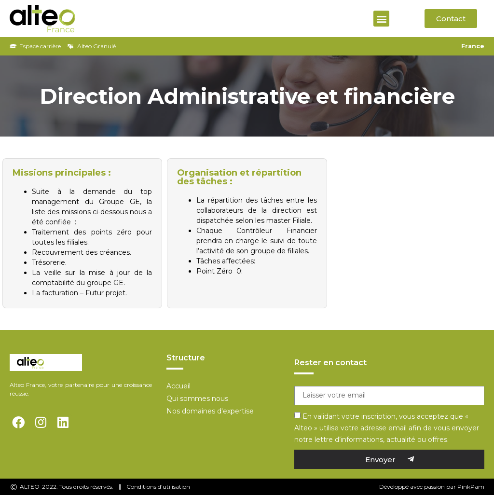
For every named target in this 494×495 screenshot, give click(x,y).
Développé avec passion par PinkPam (431, 486)
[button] (381, 19)
